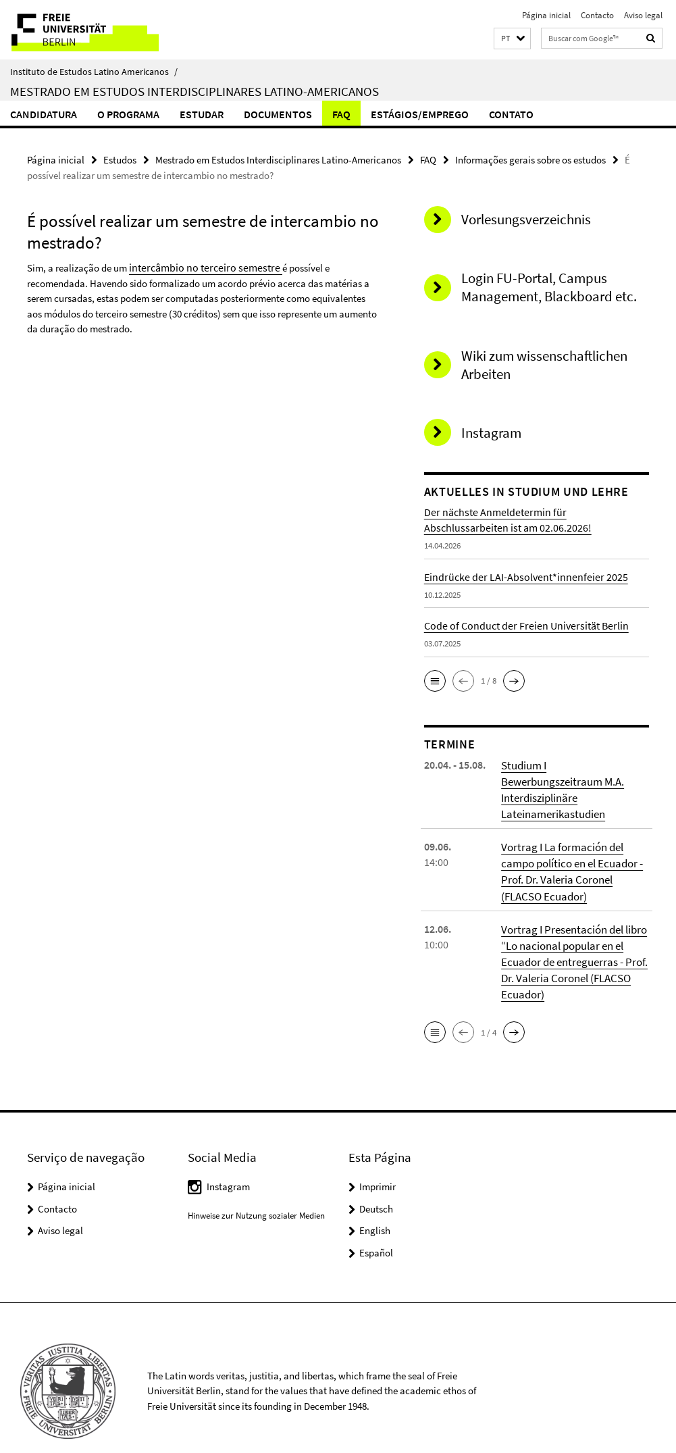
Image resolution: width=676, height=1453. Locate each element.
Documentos (278, 114)
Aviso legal (643, 15)
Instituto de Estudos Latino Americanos (94, 71)
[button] (512, 39)
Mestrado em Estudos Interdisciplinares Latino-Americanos (194, 91)
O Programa (128, 114)
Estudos (119, 159)
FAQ (341, 114)
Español (376, 1227)
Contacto (597, 15)
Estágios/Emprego (420, 114)
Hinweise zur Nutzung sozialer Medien (256, 1190)
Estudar (202, 114)
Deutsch (376, 1183)
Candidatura (43, 114)
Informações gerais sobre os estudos (530, 159)
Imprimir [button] (377, 1160)
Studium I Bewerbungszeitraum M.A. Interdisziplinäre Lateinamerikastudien (572, 779)
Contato (511, 114)
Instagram (228, 1160)
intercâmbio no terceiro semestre (199, 265)
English (374, 1204)
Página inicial (546, 15)
